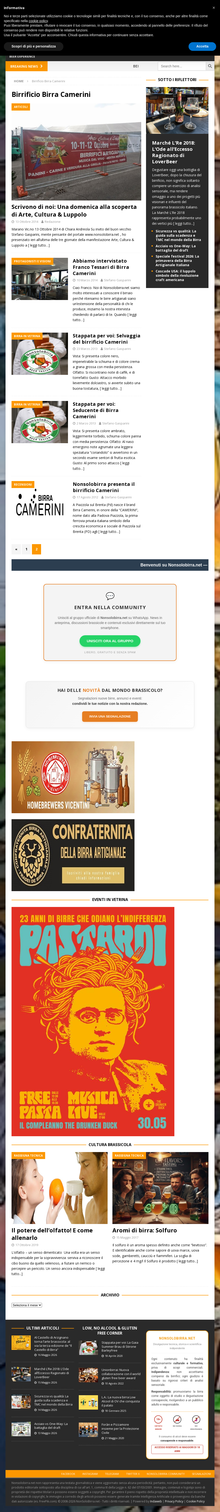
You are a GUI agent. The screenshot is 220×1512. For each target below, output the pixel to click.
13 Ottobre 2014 (26, 221)
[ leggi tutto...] (183, 223)
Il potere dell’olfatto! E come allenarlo (52, 1233)
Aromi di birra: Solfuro (144, 1230)
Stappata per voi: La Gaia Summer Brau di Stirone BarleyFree (120, 1346)
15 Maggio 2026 (47, 1382)
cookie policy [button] (38, 21)
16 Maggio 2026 (47, 1355)
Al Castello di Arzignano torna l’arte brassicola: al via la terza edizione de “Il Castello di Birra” (53, 1343)
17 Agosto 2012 (87, 497)
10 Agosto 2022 (114, 1383)
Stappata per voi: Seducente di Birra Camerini (96, 410)
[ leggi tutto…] (39, 245)
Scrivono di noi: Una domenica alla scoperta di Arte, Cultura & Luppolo (74, 210)
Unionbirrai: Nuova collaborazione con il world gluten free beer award (121, 1374)
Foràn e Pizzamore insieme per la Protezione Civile (120, 1428)
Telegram (112, 1474)
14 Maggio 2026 (47, 1410)
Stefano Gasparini (117, 280)
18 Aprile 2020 (114, 1356)
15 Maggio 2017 (127, 1237)
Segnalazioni (201, 1474)
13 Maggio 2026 (47, 1433)
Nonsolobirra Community (166, 1474)
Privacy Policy (174, 1501)
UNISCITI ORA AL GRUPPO (110, 641)
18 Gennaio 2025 (115, 1410)
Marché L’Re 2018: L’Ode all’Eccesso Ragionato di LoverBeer (173, 152)
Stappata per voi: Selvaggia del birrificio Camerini (107, 338)
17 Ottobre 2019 (26, 1245)
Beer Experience (22, 56)
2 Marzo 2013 (86, 423)
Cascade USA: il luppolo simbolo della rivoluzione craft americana (177, 275)
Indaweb (156, 1501)
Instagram (90, 1474)
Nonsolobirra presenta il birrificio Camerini (104, 487)
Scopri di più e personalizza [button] (34, 46)
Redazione (53, 221)
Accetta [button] (202, 46)
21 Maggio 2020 (114, 1438)
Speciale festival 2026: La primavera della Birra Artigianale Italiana (177, 260)
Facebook (68, 1474)
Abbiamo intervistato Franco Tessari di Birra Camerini (101, 267)
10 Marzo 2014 (87, 280)
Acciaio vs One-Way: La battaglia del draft (176, 248)
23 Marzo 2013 (87, 349)
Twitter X (133, 1474)
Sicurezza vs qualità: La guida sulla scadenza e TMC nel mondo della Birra (178, 235)
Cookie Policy (195, 1501)
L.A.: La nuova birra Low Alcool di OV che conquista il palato (121, 1401)
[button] (214, 8)
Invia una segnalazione (110, 716)
